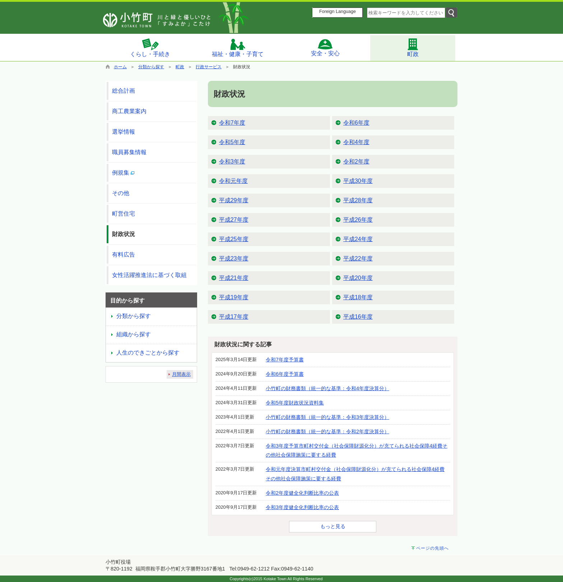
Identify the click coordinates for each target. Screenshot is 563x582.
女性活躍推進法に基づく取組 (149, 275)
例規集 (123, 173)
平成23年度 (233, 258)
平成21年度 (233, 278)
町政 (413, 47)
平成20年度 (358, 278)
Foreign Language (337, 11)
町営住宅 (123, 214)
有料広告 (123, 254)
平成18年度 (358, 297)
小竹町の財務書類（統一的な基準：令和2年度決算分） (327, 431)
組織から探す (133, 334)
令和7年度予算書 (285, 359)
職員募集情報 (129, 152)
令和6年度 (356, 123)
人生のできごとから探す (148, 353)
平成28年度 (358, 200)
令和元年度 (233, 181)
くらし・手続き (150, 47)
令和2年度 (356, 161)
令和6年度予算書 (285, 374)
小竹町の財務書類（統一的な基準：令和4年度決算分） (327, 388)
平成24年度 (358, 239)
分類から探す (151, 66)
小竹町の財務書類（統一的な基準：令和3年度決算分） (327, 417)
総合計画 (123, 91)
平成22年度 (358, 258)
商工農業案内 (129, 111)
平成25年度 (233, 239)
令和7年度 (232, 123)
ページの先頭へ (432, 548)
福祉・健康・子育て (238, 47)
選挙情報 (123, 132)
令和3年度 (232, 161)
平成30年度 (358, 181)
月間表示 (181, 374)
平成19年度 (233, 297)
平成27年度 (233, 220)
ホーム (120, 66)
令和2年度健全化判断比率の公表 (302, 493)
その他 (120, 193)
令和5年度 (232, 142)
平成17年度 (233, 317)
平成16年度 (358, 317)
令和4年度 (356, 142)
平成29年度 (233, 200)
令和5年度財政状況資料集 (295, 403)
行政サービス (209, 66)
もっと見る (332, 526)
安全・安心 (325, 47)
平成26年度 (358, 220)
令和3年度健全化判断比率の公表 (302, 507)
